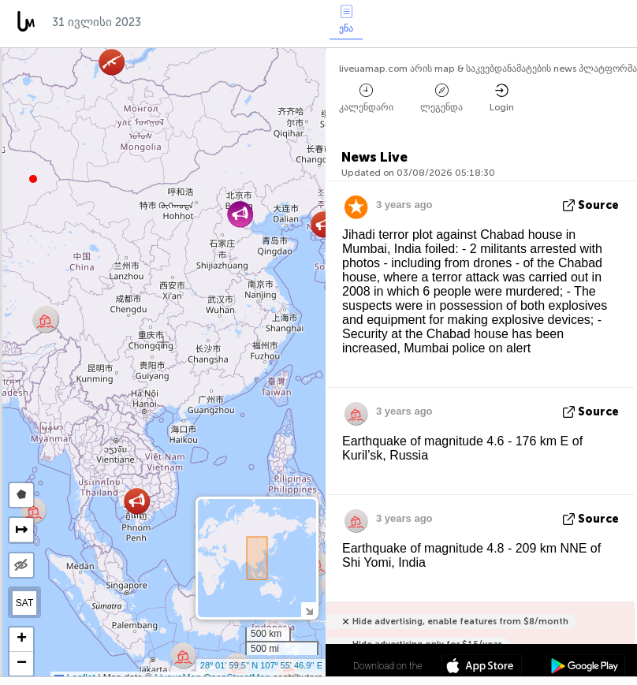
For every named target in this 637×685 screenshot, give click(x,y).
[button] (33, 179)
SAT (24, 603)
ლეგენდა (441, 98)
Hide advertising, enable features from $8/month (460, 621)
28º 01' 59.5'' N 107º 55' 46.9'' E (261, 665)
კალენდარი (366, 98)
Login (502, 98)
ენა (346, 19)
